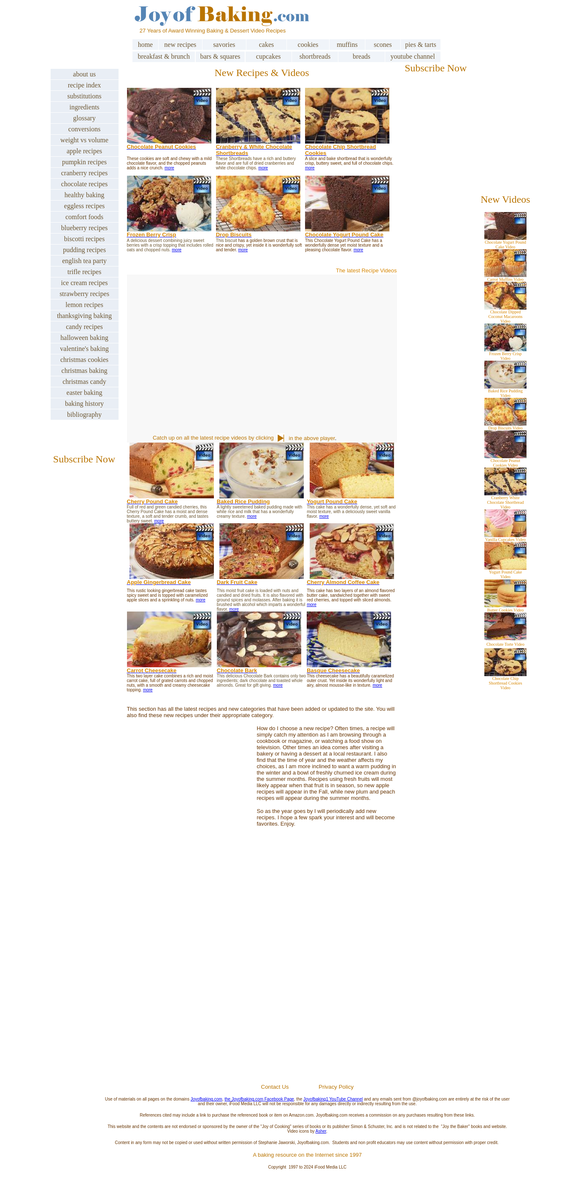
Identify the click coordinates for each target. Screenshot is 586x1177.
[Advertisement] (307, 982)
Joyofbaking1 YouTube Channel (333, 1099)
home (145, 44)
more (169, 168)
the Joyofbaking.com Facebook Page (259, 1099)
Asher (321, 1131)
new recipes (180, 44)
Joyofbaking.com (206, 1099)
